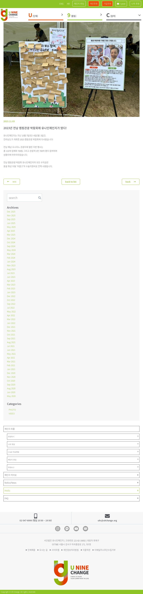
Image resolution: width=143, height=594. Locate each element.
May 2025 (11, 227)
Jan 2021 (11, 369)
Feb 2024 (11, 257)
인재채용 (31, 550)
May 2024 (11, 250)
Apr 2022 (11, 315)
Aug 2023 (11, 269)
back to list (70, 181)
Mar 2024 (11, 253)
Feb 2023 (11, 288)
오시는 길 (43, 550)
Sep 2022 (11, 303)
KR (68, 3)
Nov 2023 (11, 265)
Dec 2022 (11, 296)
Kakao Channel (67, 528)
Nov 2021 (11, 330)
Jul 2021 (11, 346)
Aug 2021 (11, 342)
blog (85, 528)
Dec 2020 (11, 373)
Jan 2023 (11, 292)
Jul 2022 (11, 307)
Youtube (76, 528)
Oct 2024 (11, 242)
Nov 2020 (11, 376)
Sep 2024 (11, 246)
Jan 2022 (11, 323)
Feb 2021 (11, 365)
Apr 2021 (11, 357)
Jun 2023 (11, 276)
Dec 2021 (11, 326)
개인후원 (94, 3)
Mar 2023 (11, 284)
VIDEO (12, 413)
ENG (61, 3)
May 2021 (11, 353)
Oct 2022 (11, 300)
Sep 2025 (11, 219)
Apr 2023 (11, 280)
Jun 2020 (11, 392)
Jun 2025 (11, 223)
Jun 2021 (11, 350)
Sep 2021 (11, 338)
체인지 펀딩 (79, 3)
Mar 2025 (11, 234)
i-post (121, 3)
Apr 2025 (11, 230)
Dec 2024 (11, 238)
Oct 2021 (11, 334)
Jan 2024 (11, 261)
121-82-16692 (79, 540)
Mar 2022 (11, 319)
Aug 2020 (11, 388)
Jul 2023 (11, 273)
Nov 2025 (11, 215)
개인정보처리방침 (71, 550)
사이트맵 (55, 550)
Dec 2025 (11, 211)
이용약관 (86, 550)
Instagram (57, 528)
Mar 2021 (11, 361)
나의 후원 (135, 3)
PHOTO (12, 409)
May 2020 (11, 396)
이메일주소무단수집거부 (105, 550)
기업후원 (107, 3)
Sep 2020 (11, 384)
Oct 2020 (11, 380)
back (131, 181)
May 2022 (11, 311)
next (11, 181)
